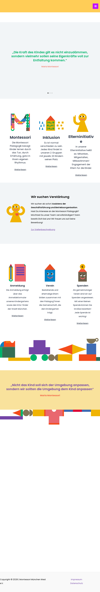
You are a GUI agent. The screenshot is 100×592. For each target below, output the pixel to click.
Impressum (76, 579)
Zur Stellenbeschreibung (43, 229)
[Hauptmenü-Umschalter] (95, 6)
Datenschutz (76, 583)
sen (55, 166)
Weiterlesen (20, 169)
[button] (48, 93)
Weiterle (49, 166)
